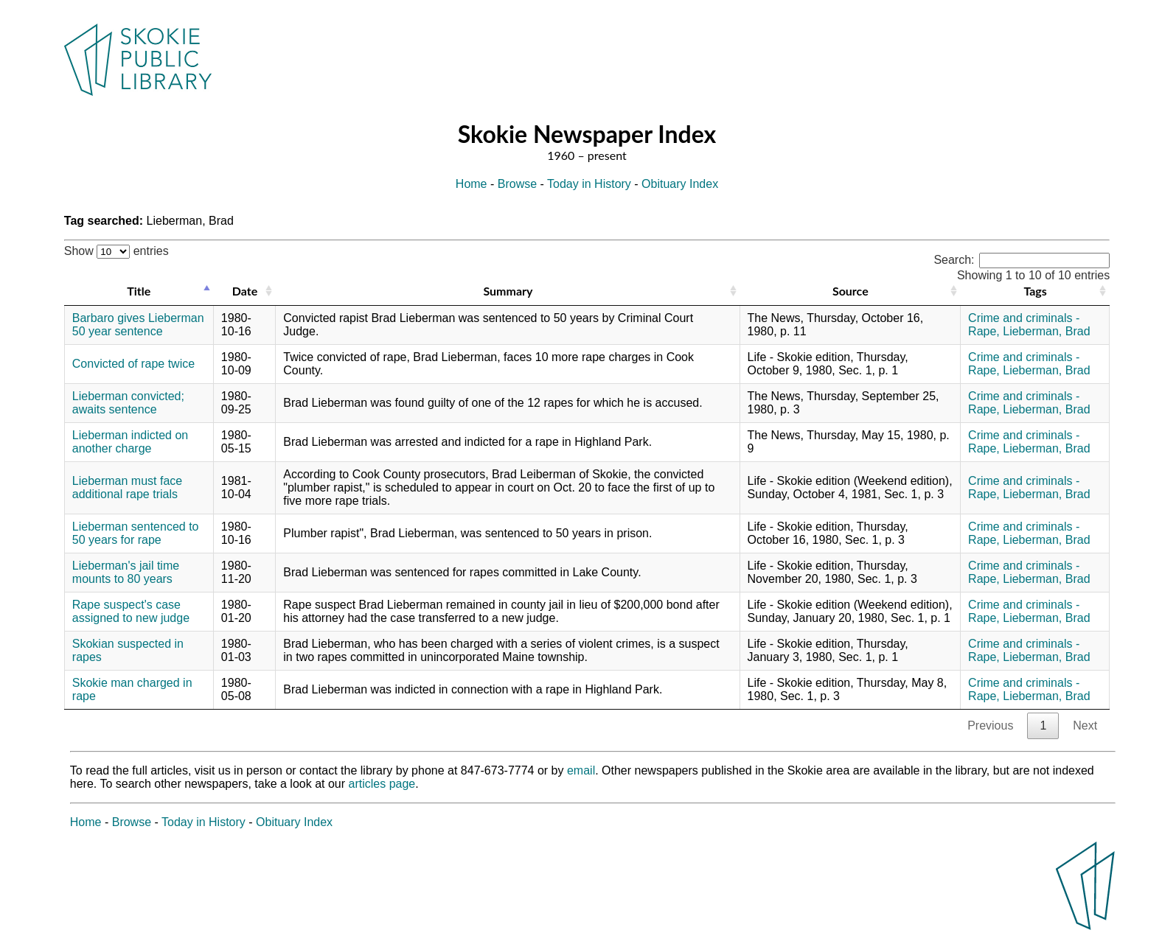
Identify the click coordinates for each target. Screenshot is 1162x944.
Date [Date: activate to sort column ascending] (244, 291)
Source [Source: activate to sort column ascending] (850, 291)
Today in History (589, 184)
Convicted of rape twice (133, 363)
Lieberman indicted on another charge (130, 442)
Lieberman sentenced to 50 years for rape (135, 533)
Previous (990, 725)
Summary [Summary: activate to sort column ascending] (507, 291)
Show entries (116, 251)
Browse (517, 184)
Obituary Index (679, 184)
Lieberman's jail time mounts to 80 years (125, 572)
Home (471, 184)
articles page (382, 783)
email (581, 770)
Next (1085, 725)
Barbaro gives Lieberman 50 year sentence (138, 325)
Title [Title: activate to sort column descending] (138, 291)
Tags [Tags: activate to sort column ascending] (1034, 291)
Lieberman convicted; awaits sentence (128, 403)
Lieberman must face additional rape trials (127, 487)
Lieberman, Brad (1046, 331)
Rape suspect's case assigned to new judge (130, 611)
